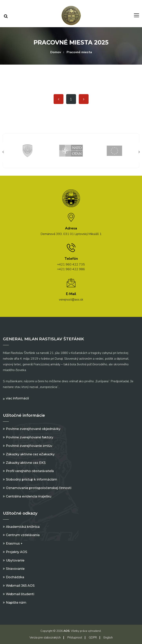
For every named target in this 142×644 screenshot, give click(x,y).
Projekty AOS (16, 552)
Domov (55, 52)
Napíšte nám (16, 602)
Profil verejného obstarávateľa (30, 471)
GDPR (93, 637)
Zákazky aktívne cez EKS (26, 463)
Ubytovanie (15, 560)
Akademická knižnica (23, 527)
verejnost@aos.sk (71, 299)
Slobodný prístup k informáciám (31, 479)
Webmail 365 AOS (20, 585)
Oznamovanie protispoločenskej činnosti (38, 488)
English (108, 637)
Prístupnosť (74, 637)
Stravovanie (15, 569)
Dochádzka (15, 577)
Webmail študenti (20, 594)
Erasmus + (14, 543)
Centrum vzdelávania (23, 535)
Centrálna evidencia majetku (28, 496)
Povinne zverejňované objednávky (33, 429)
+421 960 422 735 (71, 264)
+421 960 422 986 (71, 269)
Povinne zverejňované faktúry (29, 437)
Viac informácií (17, 398)
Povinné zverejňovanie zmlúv (29, 446)
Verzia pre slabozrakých (45, 637)
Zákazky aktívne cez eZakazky (30, 454)
